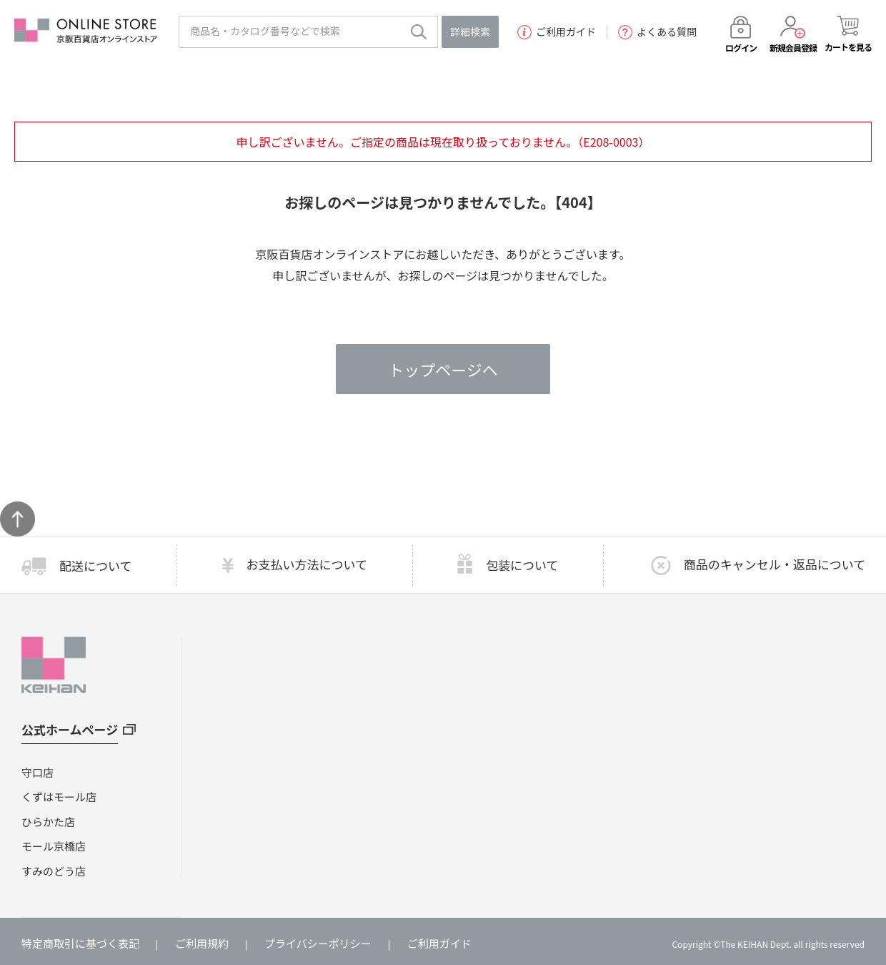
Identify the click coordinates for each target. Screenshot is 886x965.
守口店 (37, 772)
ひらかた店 (48, 821)
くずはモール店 (58, 796)
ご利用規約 (202, 943)
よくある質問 (657, 32)
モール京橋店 (53, 845)
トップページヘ (443, 369)
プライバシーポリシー (318, 943)
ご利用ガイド (556, 32)
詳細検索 (470, 31)
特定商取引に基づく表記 (80, 943)
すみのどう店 (53, 870)
